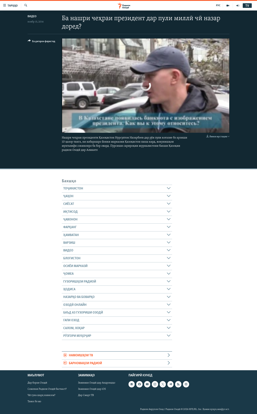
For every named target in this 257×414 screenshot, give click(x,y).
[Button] (41, 42)
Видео (32, 16)
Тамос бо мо (34, 401)
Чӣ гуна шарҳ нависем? (41, 395)
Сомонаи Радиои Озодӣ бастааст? (47, 389)
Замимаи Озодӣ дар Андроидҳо (96, 383)
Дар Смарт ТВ (86, 395)
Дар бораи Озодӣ (37, 383)
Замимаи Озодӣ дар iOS (92, 389)
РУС (218, 5)
